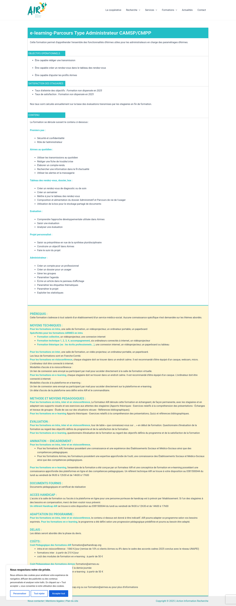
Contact (201, 10)
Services (151, 10)
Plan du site (72, 601)
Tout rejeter (39, 593)
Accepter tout (58, 593)
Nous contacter (36, 601)
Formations (169, 10)
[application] (138, 10)
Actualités (187, 10)
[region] (39, 582)
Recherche (133, 10)
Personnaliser (19, 593)
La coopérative (113, 10)
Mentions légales (55, 601)
